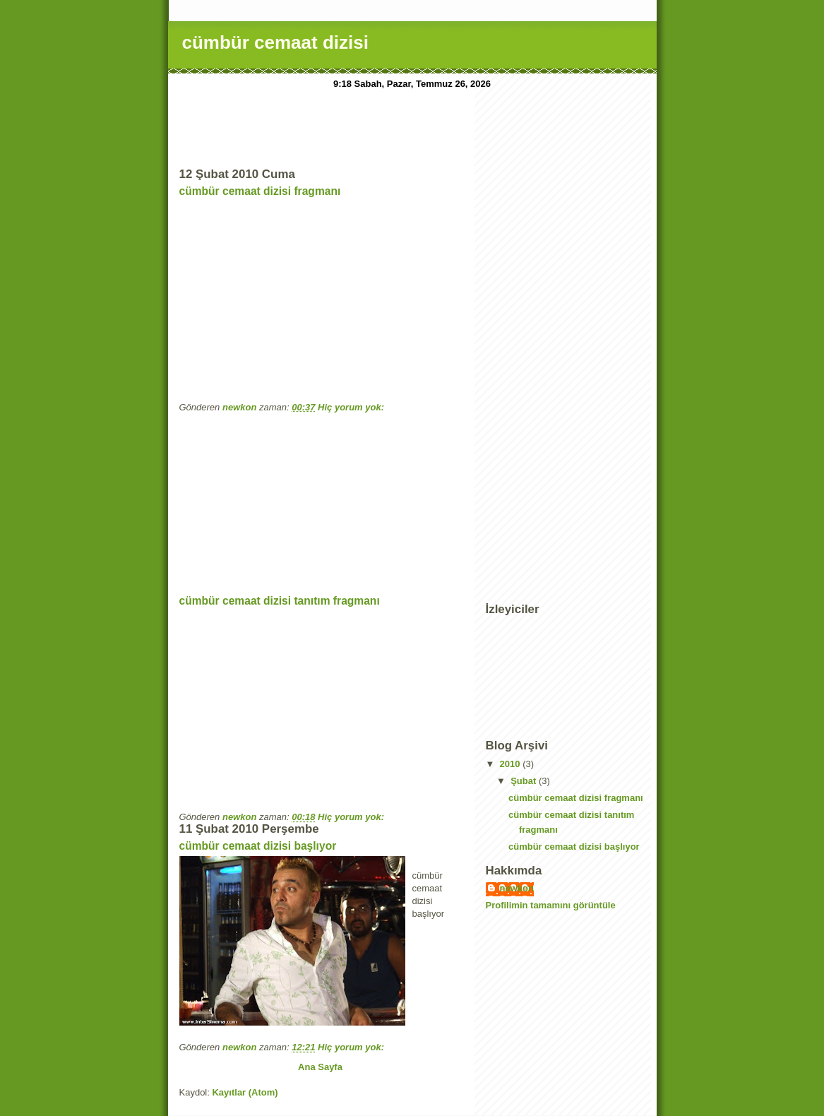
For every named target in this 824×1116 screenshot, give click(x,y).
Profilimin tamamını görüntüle (551, 905)
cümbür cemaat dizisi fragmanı (260, 191)
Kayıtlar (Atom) (244, 1092)
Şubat (524, 781)
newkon (517, 888)
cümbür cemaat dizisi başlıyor (258, 846)
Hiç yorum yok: (352, 407)
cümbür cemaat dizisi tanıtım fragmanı (279, 601)
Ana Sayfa (320, 1067)
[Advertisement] (436, 125)
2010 (511, 764)
